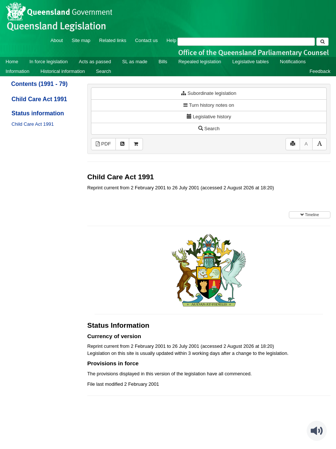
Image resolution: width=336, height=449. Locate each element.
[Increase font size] (319, 144)
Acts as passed (95, 61)
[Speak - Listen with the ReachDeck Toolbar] (317, 431)
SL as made (134, 61)
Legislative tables (250, 61)
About (56, 40)
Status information (38, 113)
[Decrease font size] (306, 144)
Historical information (62, 71)
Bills (163, 61)
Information (17, 71)
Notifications (293, 61)
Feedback (320, 71)
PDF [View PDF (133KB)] (103, 144)
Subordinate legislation (208, 93)
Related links (112, 40)
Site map (81, 40)
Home (12, 61)
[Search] (246, 42)
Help (171, 40)
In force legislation (48, 61)
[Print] (293, 144)
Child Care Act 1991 (39, 99)
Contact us (146, 40)
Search (103, 71)
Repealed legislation (199, 61)
